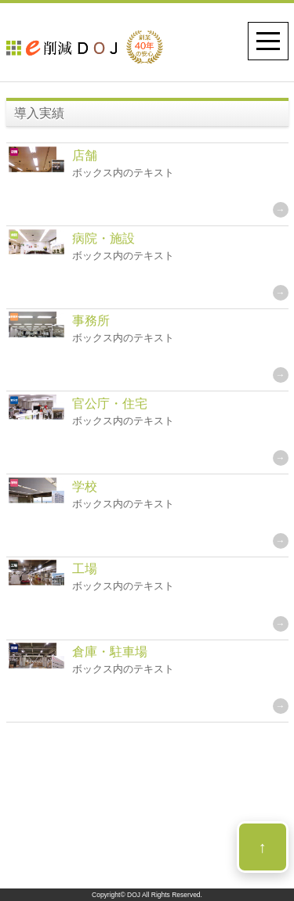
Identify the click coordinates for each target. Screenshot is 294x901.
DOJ (133, 895)
